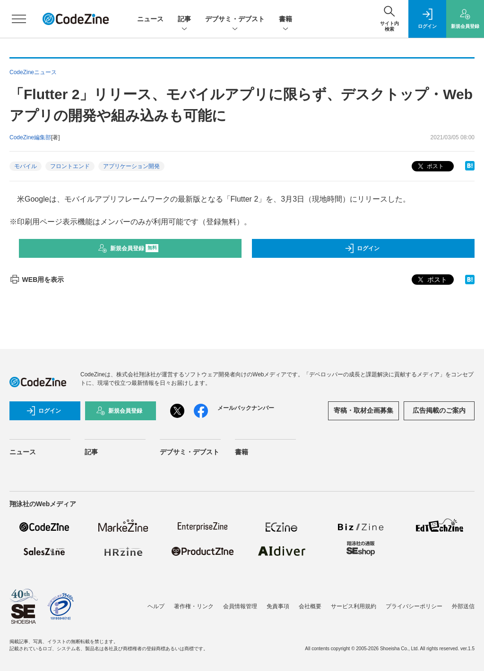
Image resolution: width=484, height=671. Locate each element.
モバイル (25, 166)
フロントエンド (70, 166)
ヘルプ (155, 606)
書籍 (285, 19)
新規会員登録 (128, 248)
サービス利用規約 (353, 606)
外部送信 (463, 606)
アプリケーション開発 (131, 166)
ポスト (430, 166)
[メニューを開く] (19, 19)
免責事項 (278, 606)
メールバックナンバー (245, 408)
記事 (184, 19)
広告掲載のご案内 (439, 410)
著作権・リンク (194, 606)
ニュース (150, 19)
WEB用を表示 (36, 279)
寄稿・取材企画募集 (363, 410)
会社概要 (310, 606)
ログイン (362, 248)
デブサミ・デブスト (235, 19)
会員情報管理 (240, 606)
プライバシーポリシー (414, 606)
